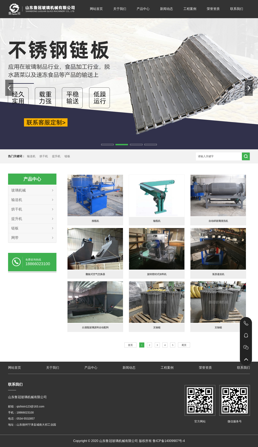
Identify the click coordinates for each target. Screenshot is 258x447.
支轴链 (156, 327)
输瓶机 (156, 221)
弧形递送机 (218, 274)
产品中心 (143, 8)
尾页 (184, 345)
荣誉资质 (213, 8)
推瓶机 (95, 221)
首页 (130, 345)
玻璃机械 (18, 190)
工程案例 (189, 8)
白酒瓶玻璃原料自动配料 (95, 327)
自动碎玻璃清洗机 (218, 221)
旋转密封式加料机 (156, 274)
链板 (67, 156)
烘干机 (44, 156)
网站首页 (96, 8)
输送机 (31, 156)
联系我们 (236, 8)
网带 (15, 238)
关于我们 (119, 8)
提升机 (56, 156)
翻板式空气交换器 (95, 274)
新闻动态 (166, 8)
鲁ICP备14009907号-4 (169, 441)
